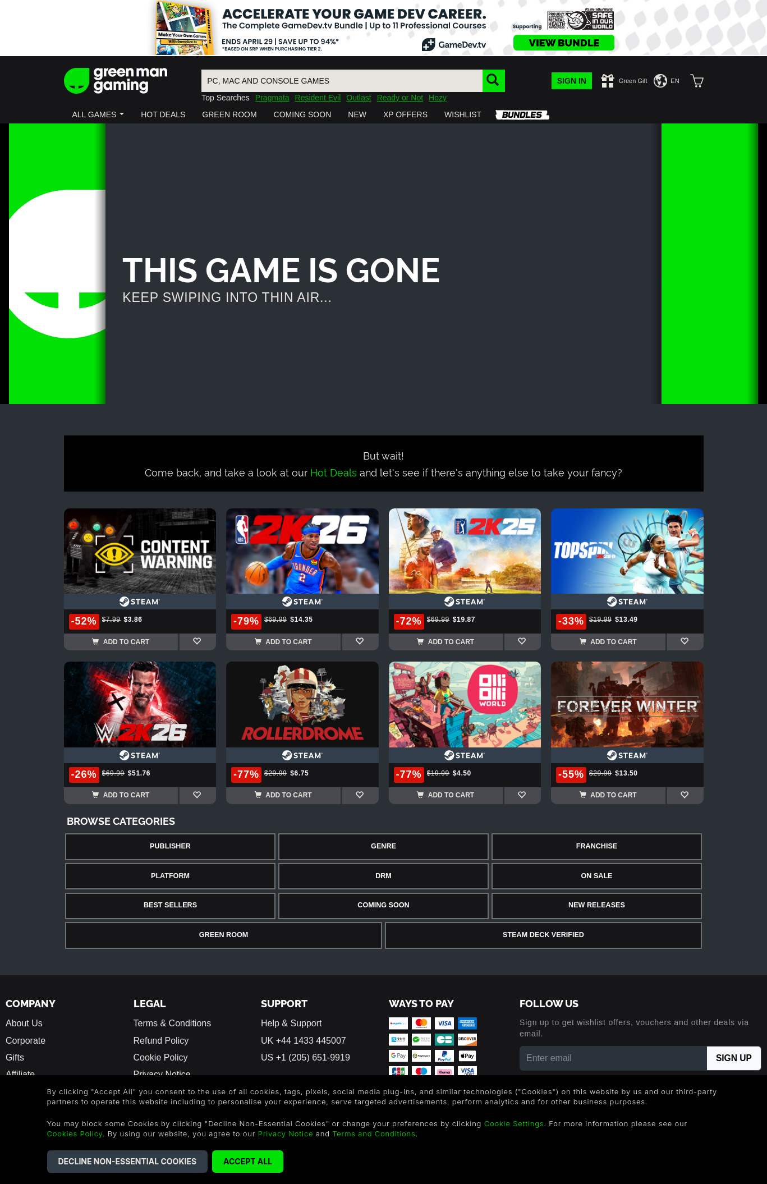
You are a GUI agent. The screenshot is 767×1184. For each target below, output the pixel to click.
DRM (383, 876)
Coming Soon (383, 905)
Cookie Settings (514, 1123)
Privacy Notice (286, 1133)
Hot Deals (333, 472)
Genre (383, 846)
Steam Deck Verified (543, 935)
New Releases (596, 905)
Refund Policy (161, 1040)
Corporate (25, 1040)
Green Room (223, 935)
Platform (170, 876)
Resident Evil (318, 97)
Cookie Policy (161, 1057)
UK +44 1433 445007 (303, 1040)
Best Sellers (170, 905)
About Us (24, 1023)
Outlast (358, 97)
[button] (98, 114)
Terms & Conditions (173, 1023)
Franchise (596, 846)
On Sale (597, 876)
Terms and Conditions (373, 1133)
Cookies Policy (75, 1133)
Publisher (170, 846)
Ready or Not (400, 97)
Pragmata (272, 97)
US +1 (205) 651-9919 (305, 1057)
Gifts (15, 1057)
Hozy (438, 97)
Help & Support (291, 1023)
